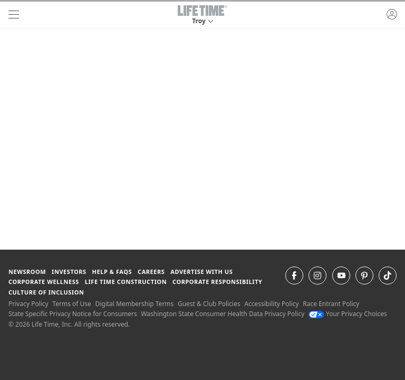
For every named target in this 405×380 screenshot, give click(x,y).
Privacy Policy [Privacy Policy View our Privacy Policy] (28, 303)
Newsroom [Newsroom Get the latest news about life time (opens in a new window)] (27, 272)
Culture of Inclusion (46, 292)
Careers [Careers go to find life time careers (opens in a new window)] (151, 272)
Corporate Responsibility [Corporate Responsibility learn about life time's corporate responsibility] (217, 282)
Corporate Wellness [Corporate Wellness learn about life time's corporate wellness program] (43, 282)
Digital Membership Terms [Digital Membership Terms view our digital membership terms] (134, 303)
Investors (69, 272)
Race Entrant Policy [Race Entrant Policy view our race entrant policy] (331, 303)
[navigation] (13, 14)
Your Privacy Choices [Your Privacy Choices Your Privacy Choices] (347, 313)
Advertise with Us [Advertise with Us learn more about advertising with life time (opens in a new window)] (201, 272)
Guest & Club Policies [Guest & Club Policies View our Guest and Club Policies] (209, 303)
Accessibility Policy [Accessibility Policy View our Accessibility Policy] (271, 303)
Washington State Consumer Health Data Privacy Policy (222, 313)
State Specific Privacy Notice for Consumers (72, 313)
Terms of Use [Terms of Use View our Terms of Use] (71, 303)
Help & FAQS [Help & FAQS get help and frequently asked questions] (112, 272)
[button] (202, 14)
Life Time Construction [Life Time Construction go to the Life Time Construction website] (126, 282)
